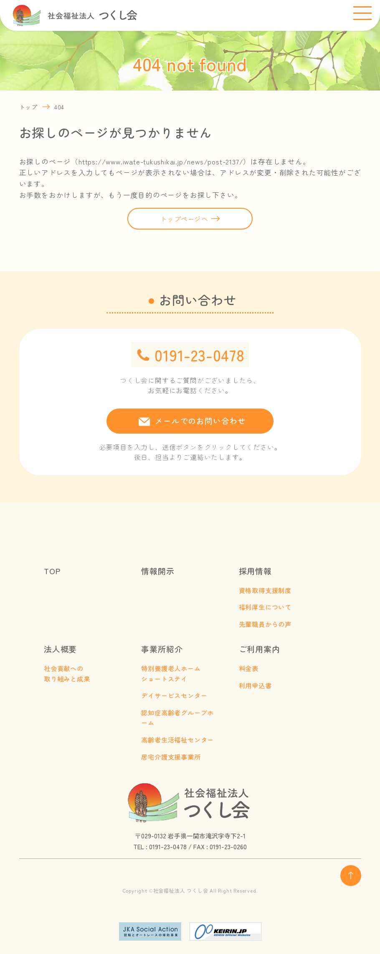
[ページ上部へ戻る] (350, 875)
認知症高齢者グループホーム (177, 717)
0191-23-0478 (200, 354)
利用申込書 (255, 685)
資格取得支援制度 (265, 590)
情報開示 (157, 570)
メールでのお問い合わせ (200, 420)
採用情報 (255, 570)
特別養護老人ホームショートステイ (170, 673)
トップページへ (184, 219)
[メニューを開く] (362, 13)
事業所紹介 (161, 648)
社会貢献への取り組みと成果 (67, 673)
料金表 (248, 668)
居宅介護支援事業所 (170, 756)
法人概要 (60, 648)
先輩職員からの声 (265, 623)
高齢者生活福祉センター (177, 739)
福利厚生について (265, 606)
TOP (52, 570)
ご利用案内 (259, 648)
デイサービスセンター (174, 695)
